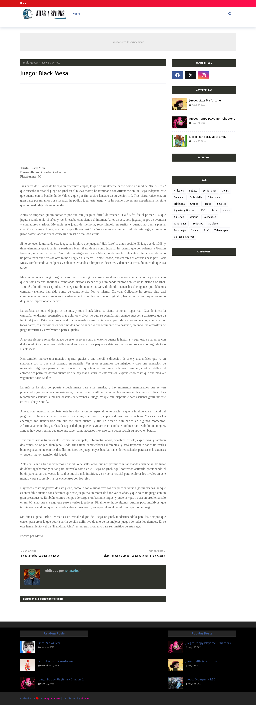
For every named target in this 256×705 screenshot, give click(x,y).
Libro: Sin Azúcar (49, 643)
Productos (197, 223)
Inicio (26, 62)
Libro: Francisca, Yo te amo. (207, 137)
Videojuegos (221, 230)
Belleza (193, 190)
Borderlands (210, 190)
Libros (213, 210)
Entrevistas (214, 197)
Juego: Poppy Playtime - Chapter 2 (212, 118)
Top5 (206, 230)
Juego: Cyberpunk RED (200, 679)
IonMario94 (72, 571)
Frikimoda (179, 204)
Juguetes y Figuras (184, 210)
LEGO (202, 210)
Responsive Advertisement (128, 42)
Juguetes (221, 204)
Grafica (194, 204)
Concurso (179, 197)
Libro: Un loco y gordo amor (57, 661)
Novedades (210, 217)
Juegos (35, 62)
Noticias (193, 217)
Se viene (213, 223)
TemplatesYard (52, 698)
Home (23, 3)
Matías (226, 210)
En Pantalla (196, 197)
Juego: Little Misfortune (205, 100)
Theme (85, 698)
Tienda (195, 230)
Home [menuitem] (76, 13)
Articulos (179, 190)
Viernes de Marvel (184, 236)
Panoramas (180, 223)
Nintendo (179, 217)
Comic (225, 190)
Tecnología (180, 230)
